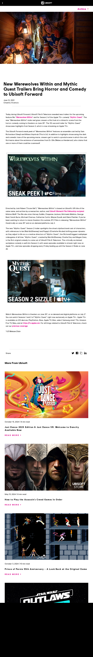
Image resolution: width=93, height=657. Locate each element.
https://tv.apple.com (31, 323)
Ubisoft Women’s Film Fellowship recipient (67, 211)
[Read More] (12, 435)
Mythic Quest (76, 117)
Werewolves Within (24, 117)
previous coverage (20, 326)
